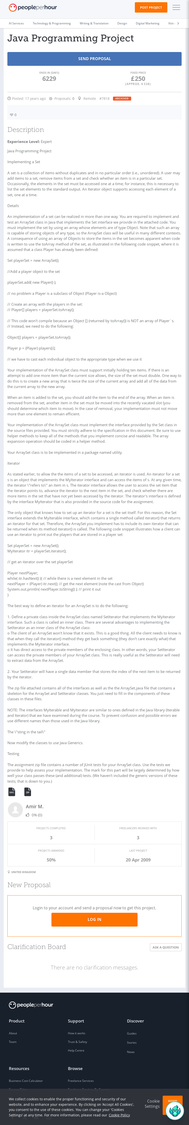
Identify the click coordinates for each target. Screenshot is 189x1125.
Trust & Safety (77, 1017)
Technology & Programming (52, 23)
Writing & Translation (94, 23)
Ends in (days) (49, 72)
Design (122, 23)
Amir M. (35, 783)
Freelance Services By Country (89, 1064)
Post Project (151, 7)
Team (12, 1017)
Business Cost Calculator (26, 1056)
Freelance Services (81, 1056)
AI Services (16, 23)
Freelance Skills (78, 1073)
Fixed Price (138, 72)
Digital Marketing (147, 23)
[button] (175, 7)
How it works (76, 1008)
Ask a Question (166, 922)
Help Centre (76, 1025)
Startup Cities (18, 1064)
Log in (94, 894)
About (13, 1008)
